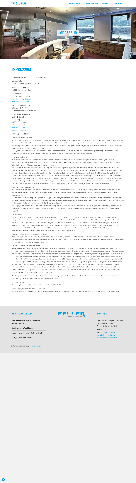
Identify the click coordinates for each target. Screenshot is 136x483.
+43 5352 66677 (106, 330)
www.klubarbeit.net (19, 130)
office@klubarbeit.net (20, 127)
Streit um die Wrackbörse (22, 328)
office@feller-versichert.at (22, 101)
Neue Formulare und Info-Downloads (27, 333)
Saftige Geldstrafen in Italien (24, 338)
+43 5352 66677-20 (108, 332)
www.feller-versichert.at (21, 99)
